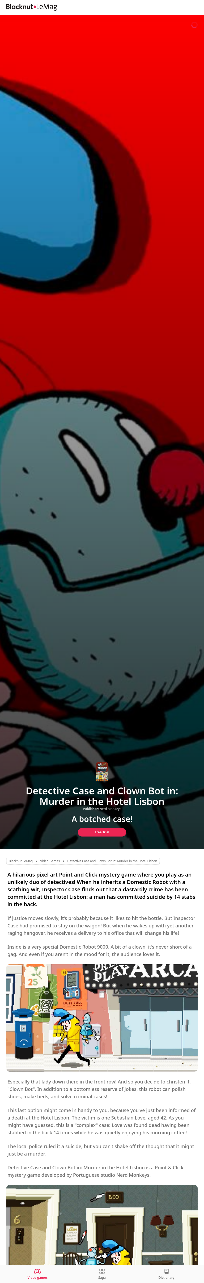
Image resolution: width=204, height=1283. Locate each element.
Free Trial (102, 832)
